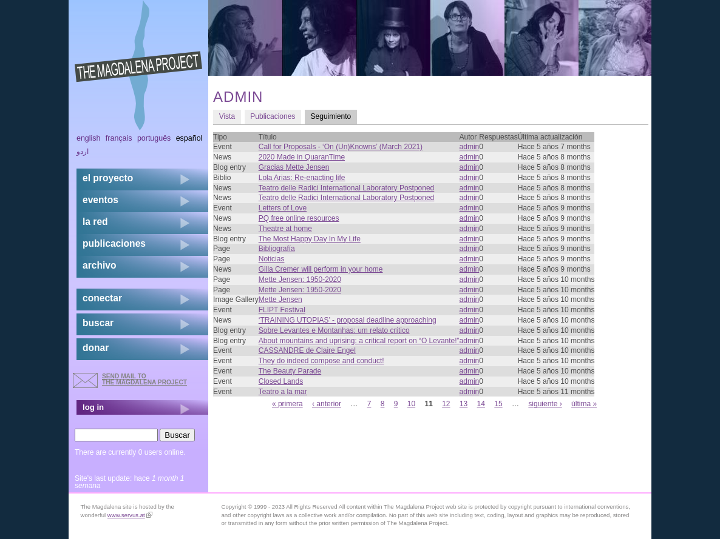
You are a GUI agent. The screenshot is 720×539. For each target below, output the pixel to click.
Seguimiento (334, 116)
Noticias (272, 259)
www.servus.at (129, 515)
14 (481, 404)
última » (584, 404)
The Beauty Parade (290, 371)
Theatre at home (285, 228)
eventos (100, 200)
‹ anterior (326, 404)
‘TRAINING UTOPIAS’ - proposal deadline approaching (347, 320)
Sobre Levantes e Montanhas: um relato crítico (334, 330)
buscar (98, 323)
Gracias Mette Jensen (294, 167)
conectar (102, 298)
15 (498, 404)
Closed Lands (281, 381)
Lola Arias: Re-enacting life (302, 177)
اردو (82, 151)
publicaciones (114, 243)
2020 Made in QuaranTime (302, 157)
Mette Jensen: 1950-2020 (300, 279)
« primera (287, 404)
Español (189, 138)
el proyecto (108, 178)
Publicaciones (272, 116)
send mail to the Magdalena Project (144, 379)
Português (154, 138)
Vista (227, 116)
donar (96, 348)
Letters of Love (283, 208)
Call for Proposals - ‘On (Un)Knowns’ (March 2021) (341, 146)
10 (411, 404)
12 (446, 404)
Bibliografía (277, 248)
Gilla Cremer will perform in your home (321, 269)
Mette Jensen (280, 299)
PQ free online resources (299, 218)
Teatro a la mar (283, 391)
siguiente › (545, 404)
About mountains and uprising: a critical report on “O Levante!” (359, 340)
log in (93, 407)
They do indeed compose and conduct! (321, 361)
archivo (99, 265)
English (88, 138)
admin (470, 146)
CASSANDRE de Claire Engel (307, 350)
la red (95, 221)
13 (463, 404)
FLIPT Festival (282, 310)
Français (119, 138)
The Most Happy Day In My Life (310, 239)
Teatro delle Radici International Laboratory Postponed (347, 188)
